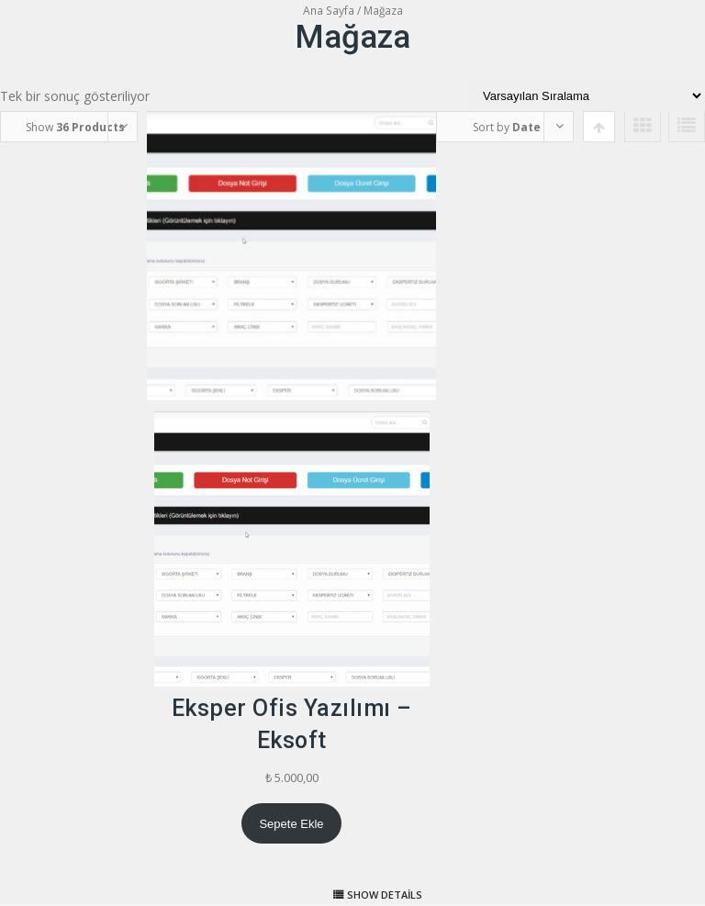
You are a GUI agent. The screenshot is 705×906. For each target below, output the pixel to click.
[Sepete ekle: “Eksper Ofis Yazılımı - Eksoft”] (291, 823)
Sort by (507, 127)
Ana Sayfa (328, 10)
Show (75, 127)
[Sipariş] (587, 96)
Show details (384, 894)
